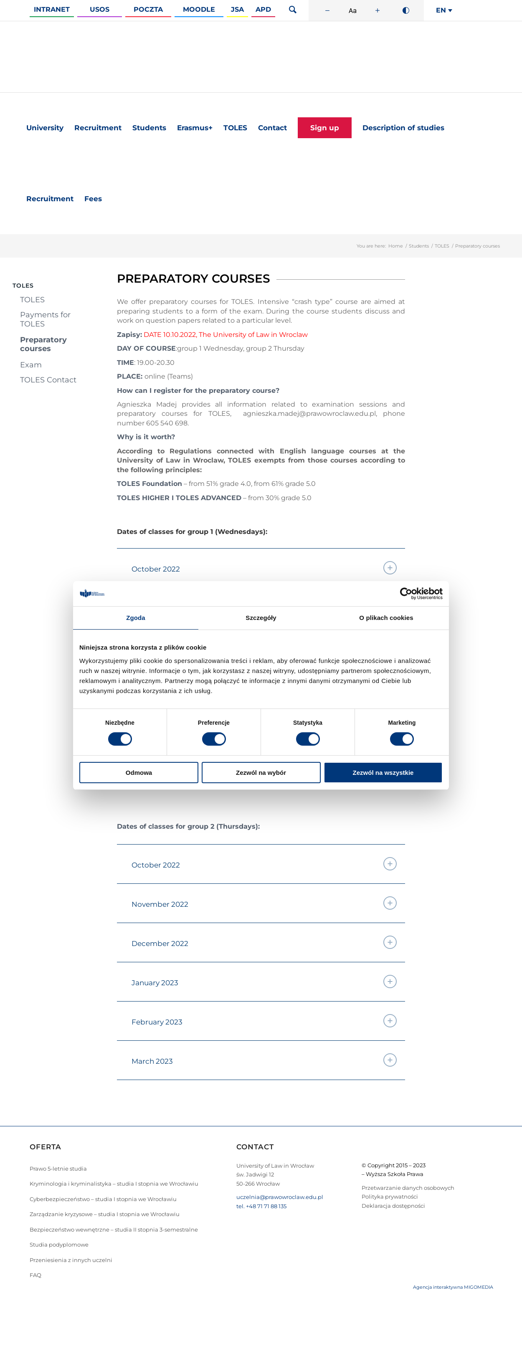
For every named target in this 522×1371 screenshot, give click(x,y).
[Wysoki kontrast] (406, 10)
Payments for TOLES (45, 319)
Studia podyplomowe (59, 1244)
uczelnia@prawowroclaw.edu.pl (279, 1197)
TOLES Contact (48, 379)
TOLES (442, 246)
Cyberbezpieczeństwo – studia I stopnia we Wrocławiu (103, 1199)
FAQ (35, 1275)
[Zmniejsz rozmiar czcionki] (327, 10)
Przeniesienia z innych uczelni (71, 1260)
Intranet (52, 9)
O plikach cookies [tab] (386, 617)
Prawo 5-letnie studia (58, 1168)
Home (395, 246)
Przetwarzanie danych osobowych (408, 1187)
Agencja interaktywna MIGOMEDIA (453, 1287)
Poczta (148, 9)
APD (263, 9)
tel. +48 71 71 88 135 (261, 1206)
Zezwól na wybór (261, 772)
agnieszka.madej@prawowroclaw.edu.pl (309, 413)
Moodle (199, 9)
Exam (31, 364)
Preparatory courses (43, 344)
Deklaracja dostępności (393, 1205)
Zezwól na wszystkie (383, 772)
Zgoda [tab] (135, 617)
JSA (237, 9)
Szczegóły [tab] (261, 617)
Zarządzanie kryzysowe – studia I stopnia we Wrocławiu (105, 1214)
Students (419, 246)
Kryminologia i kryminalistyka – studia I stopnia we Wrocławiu (114, 1183)
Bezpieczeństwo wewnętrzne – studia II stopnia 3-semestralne (114, 1229)
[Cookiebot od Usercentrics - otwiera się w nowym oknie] (406, 593)
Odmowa (139, 772)
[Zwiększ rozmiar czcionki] (377, 10)
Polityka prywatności (390, 1196)
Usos (99, 9)
